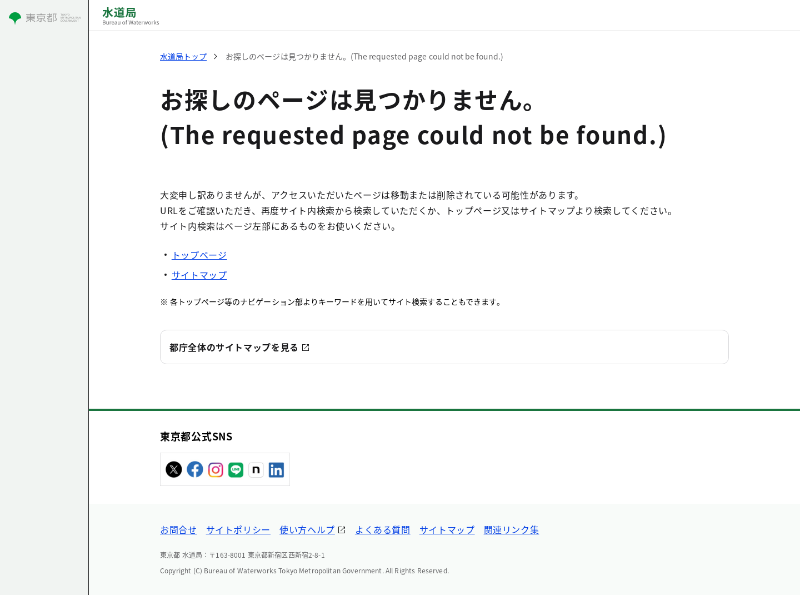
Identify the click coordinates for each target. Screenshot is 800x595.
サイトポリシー (238, 529)
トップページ (199, 254)
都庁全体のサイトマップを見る (234, 347)
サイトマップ (199, 274)
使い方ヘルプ (307, 529)
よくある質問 (383, 529)
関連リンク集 (511, 529)
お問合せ (178, 529)
